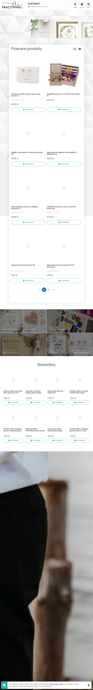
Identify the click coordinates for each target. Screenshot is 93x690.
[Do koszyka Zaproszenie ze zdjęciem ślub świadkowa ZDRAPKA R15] (64, 164)
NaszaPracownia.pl (17, 100)
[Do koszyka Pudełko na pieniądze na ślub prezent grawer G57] (28, 164)
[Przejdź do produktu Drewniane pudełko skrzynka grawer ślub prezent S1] (28, 75)
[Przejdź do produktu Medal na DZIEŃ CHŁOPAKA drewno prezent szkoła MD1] (35, 420)
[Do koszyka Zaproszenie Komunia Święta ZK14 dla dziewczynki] (64, 280)
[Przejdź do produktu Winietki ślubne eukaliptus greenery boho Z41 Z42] (80, 420)
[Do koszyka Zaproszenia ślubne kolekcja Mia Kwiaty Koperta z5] (58, 440)
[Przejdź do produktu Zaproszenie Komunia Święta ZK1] (28, 246)
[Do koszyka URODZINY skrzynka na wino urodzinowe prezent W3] (64, 222)
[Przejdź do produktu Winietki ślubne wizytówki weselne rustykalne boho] (13, 420)
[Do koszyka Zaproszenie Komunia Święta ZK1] (28, 280)
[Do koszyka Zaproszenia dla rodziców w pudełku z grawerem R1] (28, 222)
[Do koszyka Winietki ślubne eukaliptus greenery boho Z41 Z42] (80, 440)
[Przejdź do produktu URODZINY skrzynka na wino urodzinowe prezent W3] (64, 188)
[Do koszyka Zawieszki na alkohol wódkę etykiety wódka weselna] (35, 402)
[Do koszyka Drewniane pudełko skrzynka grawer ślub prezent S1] (28, 109)
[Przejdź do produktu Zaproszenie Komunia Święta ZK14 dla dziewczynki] (64, 246)
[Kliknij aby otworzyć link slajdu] (46, 24)
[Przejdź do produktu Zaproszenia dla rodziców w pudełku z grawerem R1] (28, 188)
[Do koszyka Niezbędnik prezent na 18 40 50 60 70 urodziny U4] (64, 109)
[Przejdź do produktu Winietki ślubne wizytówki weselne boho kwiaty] (80, 382)
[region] (46, 27)
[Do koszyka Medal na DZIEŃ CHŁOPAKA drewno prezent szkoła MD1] (35, 440)
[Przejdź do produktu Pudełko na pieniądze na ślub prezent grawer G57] (28, 133)
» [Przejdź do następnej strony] (54, 289)
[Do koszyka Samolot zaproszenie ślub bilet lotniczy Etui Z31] (13, 402)
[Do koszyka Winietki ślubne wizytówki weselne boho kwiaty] (80, 402)
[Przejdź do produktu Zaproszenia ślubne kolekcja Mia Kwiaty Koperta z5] (58, 420)
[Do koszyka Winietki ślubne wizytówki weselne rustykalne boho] (13, 440)
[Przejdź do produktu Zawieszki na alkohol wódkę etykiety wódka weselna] (35, 382)
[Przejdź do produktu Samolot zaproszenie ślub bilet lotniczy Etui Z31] (13, 382)
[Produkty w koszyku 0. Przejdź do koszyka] (82, 5)
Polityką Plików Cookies (56, 684)
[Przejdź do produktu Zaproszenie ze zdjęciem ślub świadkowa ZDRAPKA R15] (64, 133)
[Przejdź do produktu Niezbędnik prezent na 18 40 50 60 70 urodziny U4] (64, 75)
